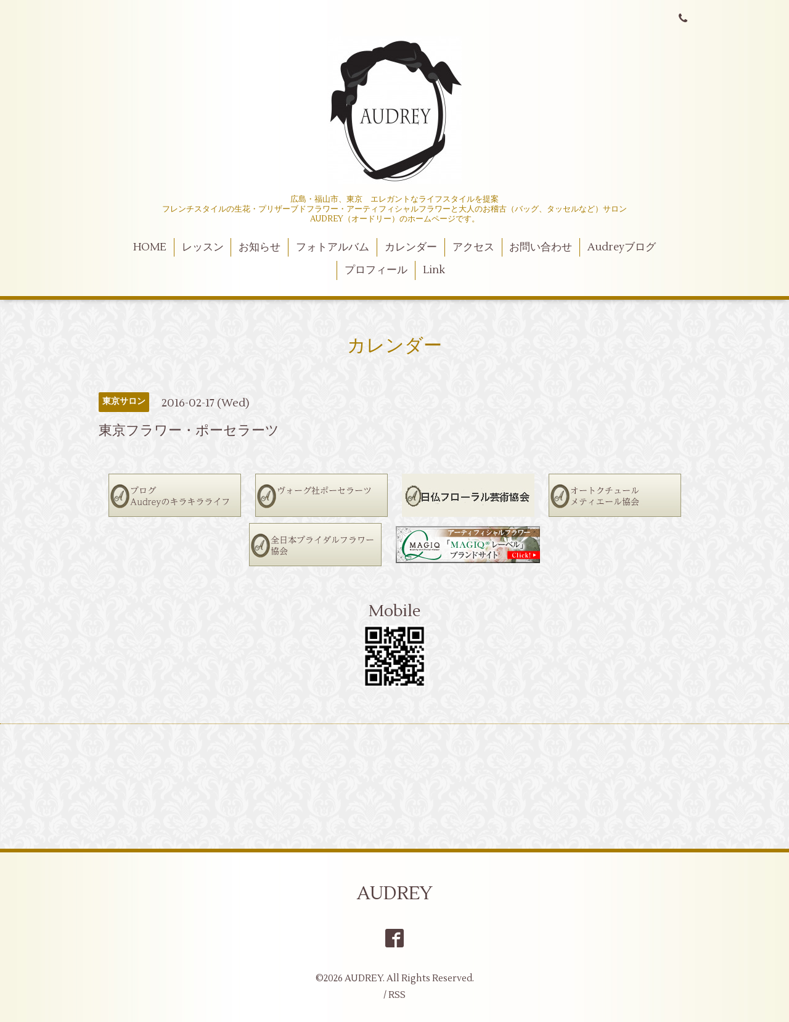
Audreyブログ (621, 247)
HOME (149, 247)
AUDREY (395, 893)
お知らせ (259, 247)
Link (434, 270)
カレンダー (411, 247)
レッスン (203, 247)
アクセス (473, 247)
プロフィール (376, 270)
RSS (397, 995)
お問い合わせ (540, 247)
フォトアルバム (332, 247)
